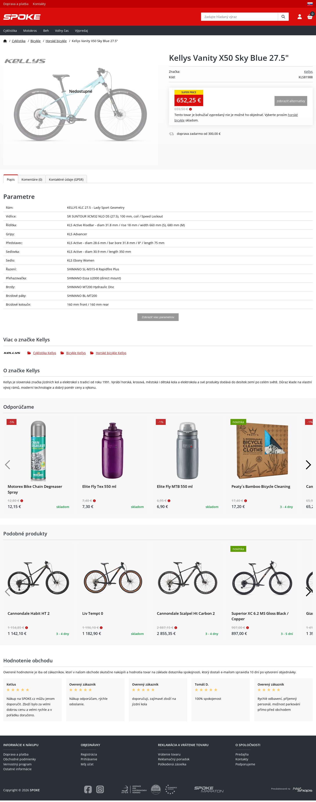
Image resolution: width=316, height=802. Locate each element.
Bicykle (36, 42)
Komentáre (32, 181)
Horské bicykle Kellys (108, 355)
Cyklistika (10, 32)
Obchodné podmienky (19, 761)
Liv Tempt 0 (92, 615)
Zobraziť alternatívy (291, 103)
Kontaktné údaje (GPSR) (66, 181)
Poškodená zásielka (172, 766)
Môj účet (87, 766)
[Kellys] (15, 354)
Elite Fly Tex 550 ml (99, 488)
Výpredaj (81, 32)
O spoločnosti (247, 746)
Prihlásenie (89, 761)
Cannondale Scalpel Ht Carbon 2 (186, 615)
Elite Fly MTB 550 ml (175, 488)
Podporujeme (245, 766)
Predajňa (242, 756)
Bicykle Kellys (73, 355)
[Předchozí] (7, 466)
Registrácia (89, 756)
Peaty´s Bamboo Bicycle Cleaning (261, 488)
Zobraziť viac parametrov (158, 319)
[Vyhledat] (283, 17)
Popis (11, 181)
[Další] (308, 466)
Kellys (308, 73)
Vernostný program (17, 766)
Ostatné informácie (17, 771)
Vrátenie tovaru (169, 756)
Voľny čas (62, 32)
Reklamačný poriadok (173, 761)
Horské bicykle (56, 42)
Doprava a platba (16, 4)
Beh (46, 32)
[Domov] (5, 42)
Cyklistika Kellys (41, 355)
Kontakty (39, 4)
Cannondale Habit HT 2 (29, 615)
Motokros (30, 32)
